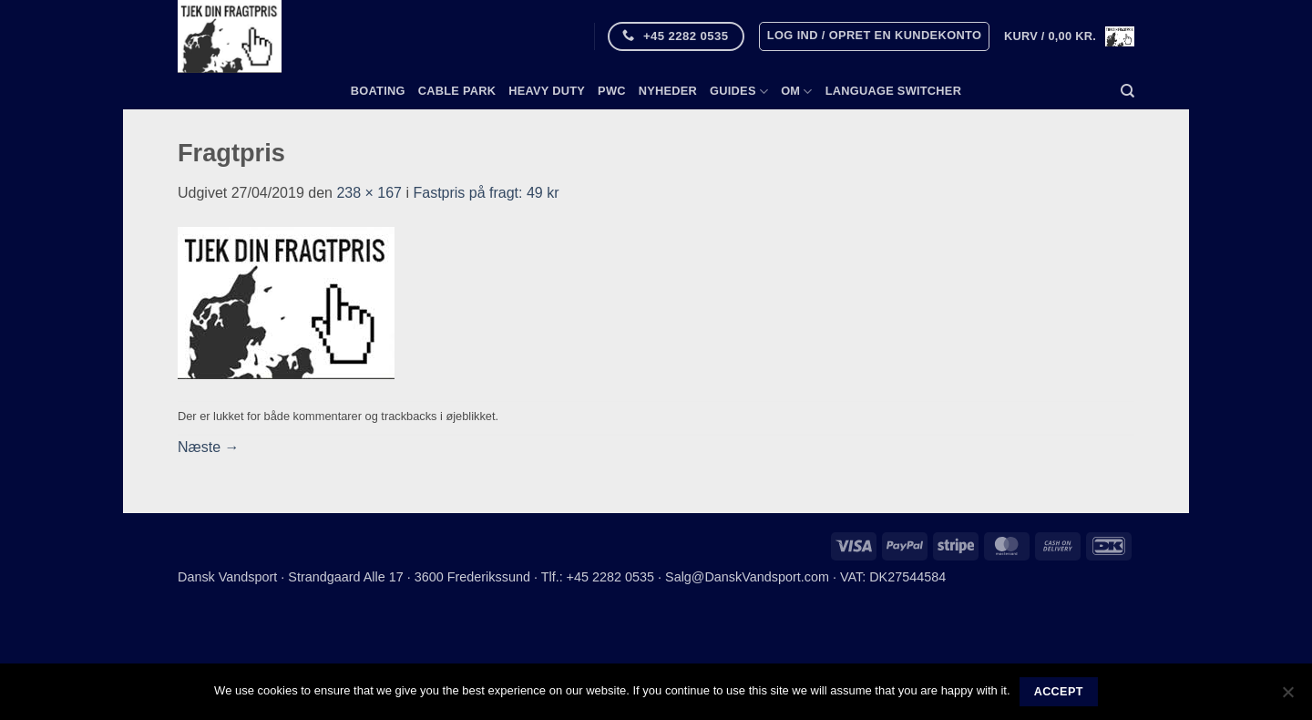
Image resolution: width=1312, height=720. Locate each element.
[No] (1287, 697)
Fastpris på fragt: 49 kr (486, 193)
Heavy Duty (546, 91)
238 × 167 (369, 193)
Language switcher (893, 91)
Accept (1058, 691)
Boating (378, 91)
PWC (612, 91)
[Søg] (1127, 91)
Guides (739, 91)
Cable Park (457, 91)
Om (797, 91)
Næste (209, 447)
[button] (874, 36)
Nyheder (668, 91)
